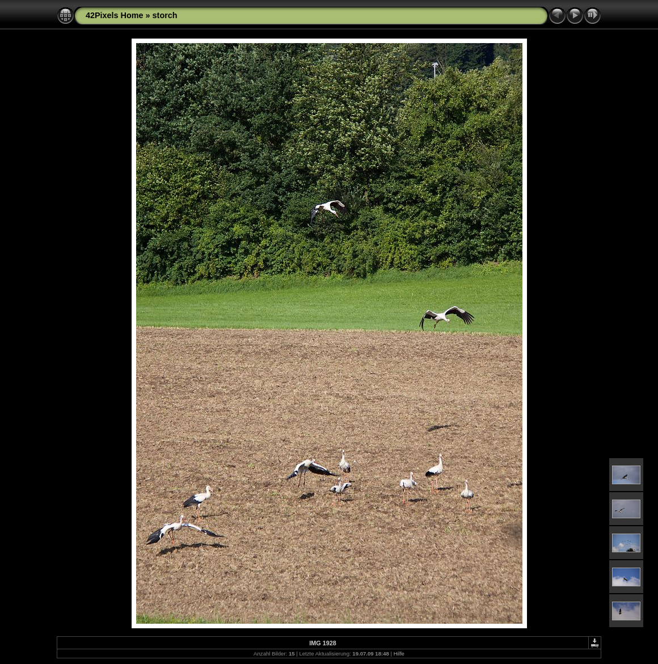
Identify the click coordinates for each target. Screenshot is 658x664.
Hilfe (399, 653)
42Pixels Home (115, 15)
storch (165, 15)
